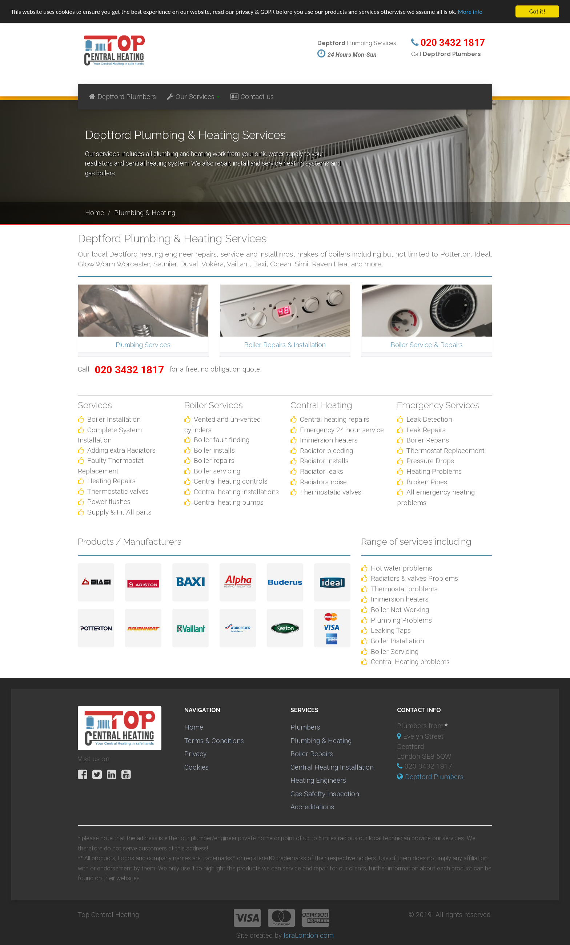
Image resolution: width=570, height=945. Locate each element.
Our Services (193, 96)
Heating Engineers (318, 780)
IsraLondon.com (309, 935)
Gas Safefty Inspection (324, 794)
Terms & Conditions (214, 740)
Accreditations (312, 807)
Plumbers (305, 727)
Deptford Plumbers (122, 96)
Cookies (196, 767)
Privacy (195, 754)
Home (193, 727)
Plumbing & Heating (321, 740)
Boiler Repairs (311, 754)
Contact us (252, 96)
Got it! (537, 11)
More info (470, 12)
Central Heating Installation (332, 767)
